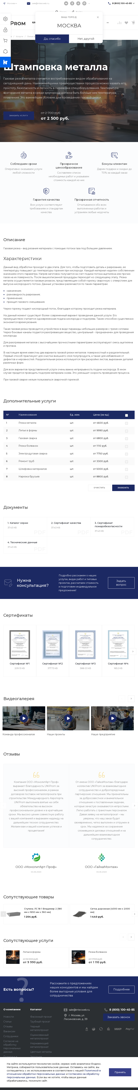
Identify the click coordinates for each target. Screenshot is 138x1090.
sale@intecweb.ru (40, 3)
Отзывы (7, 1026)
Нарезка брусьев (29, 476)
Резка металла (27, 422)
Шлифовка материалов (33, 468)
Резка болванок (28, 445)
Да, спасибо (52, 38)
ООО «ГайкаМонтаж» (101, 867)
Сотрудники (10, 1036)
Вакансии (9, 1031)
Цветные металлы (41, 1051)
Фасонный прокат (41, 1016)
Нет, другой (86, 38)
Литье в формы (28, 430)
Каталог (36, 1009)
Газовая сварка (28, 438)
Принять (120, 1072)
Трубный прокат (40, 1021)
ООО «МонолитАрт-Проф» (36, 867)
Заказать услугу (18, 115)
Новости (8, 1016)
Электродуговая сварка (33, 453)
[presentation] (133, 651)
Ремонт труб (26, 461)
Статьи (7, 1021)
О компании (12, 1009)
